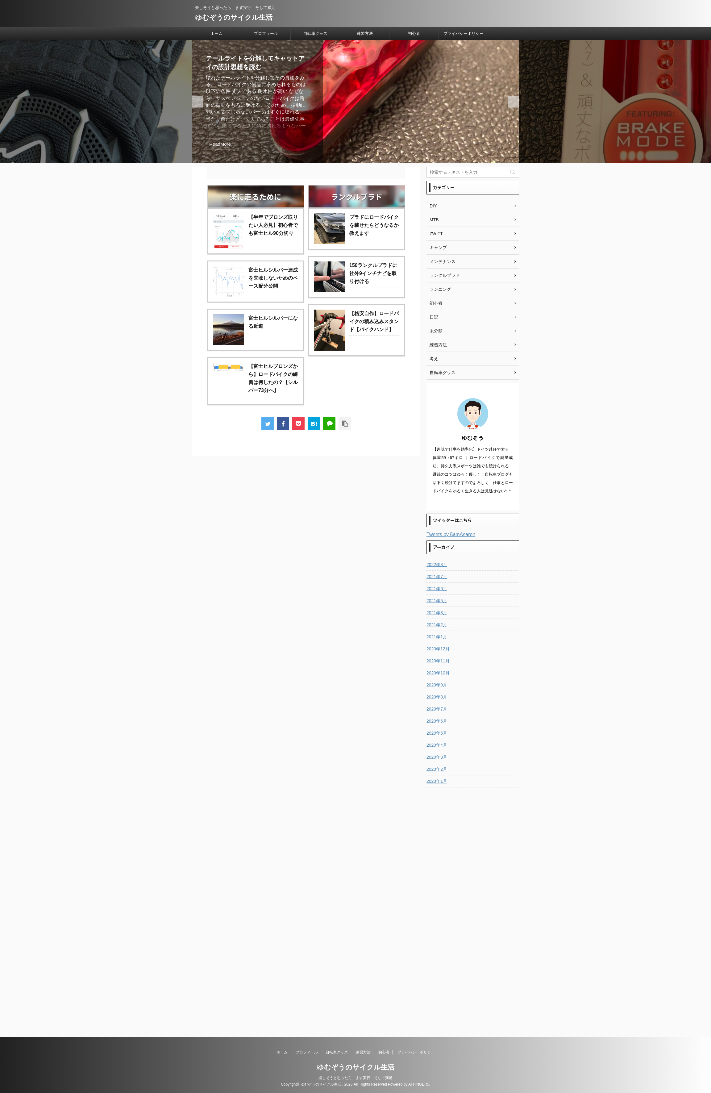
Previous (513, 101)
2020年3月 (436, 757)
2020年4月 (436, 745)
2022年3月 (436, 564)
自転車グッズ (315, 33)
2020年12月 (438, 648)
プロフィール (266, 33)
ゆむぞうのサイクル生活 (233, 17)
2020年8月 (436, 697)
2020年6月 (436, 721)
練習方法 (365, 33)
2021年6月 (436, 588)
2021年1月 (436, 636)
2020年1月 (436, 781)
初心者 (414, 33)
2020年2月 (436, 769)
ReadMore (220, 144)
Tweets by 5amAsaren (450, 534)
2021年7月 (436, 576)
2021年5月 (436, 600)
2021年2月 (436, 624)
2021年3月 (436, 612)
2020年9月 (436, 684)
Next (197, 101)
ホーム (216, 33)
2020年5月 (436, 733)
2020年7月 (436, 709)
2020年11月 (438, 660)
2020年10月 (438, 672)
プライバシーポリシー (463, 33)
